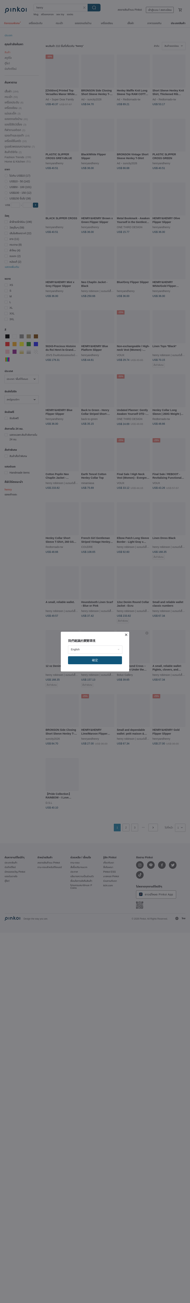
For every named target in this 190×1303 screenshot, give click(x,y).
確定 (95, 660)
